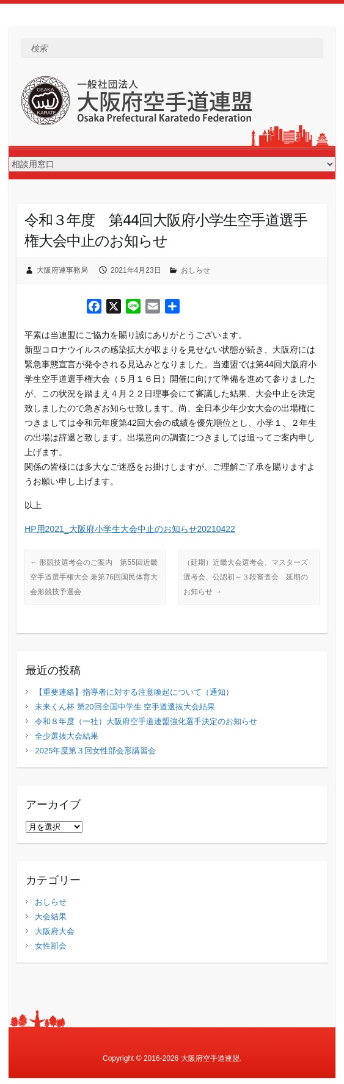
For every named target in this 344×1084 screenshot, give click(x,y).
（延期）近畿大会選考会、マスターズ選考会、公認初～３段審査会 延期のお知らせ (245, 577)
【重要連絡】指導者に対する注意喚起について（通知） (134, 692)
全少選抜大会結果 (66, 736)
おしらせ (195, 270)
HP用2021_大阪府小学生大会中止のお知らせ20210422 (129, 529)
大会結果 (51, 916)
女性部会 (51, 945)
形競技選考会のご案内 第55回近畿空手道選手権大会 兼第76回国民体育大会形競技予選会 (94, 577)
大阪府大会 (55, 931)
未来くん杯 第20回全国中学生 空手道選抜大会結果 (125, 706)
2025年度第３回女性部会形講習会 (95, 750)
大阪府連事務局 (62, 270)
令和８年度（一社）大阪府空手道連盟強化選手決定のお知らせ (146, 721)
